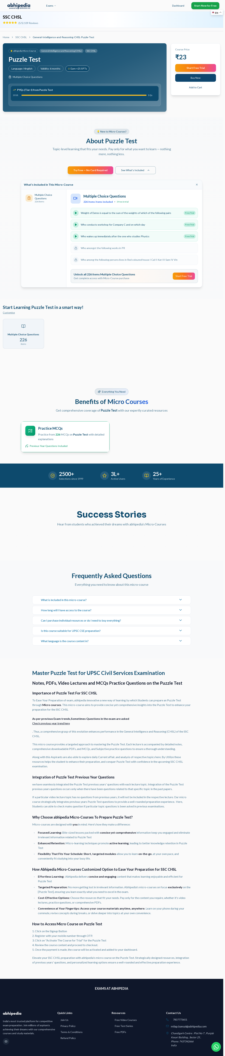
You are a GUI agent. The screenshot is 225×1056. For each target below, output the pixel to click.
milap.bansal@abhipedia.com (189, 1026)
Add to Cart (195, 87)
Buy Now (196, 77)
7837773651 (180, 1019)
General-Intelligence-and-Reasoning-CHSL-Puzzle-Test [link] (63, 37)
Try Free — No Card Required (90, 170)
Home (6, 37)
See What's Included (135, 170)
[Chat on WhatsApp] (216, 1047)
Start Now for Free (205, 5)
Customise (9, 312)
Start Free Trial (196, 67)
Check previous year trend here (51, 723)
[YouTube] (6, 1041)
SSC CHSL (12, 17)
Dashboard (178, 5)
